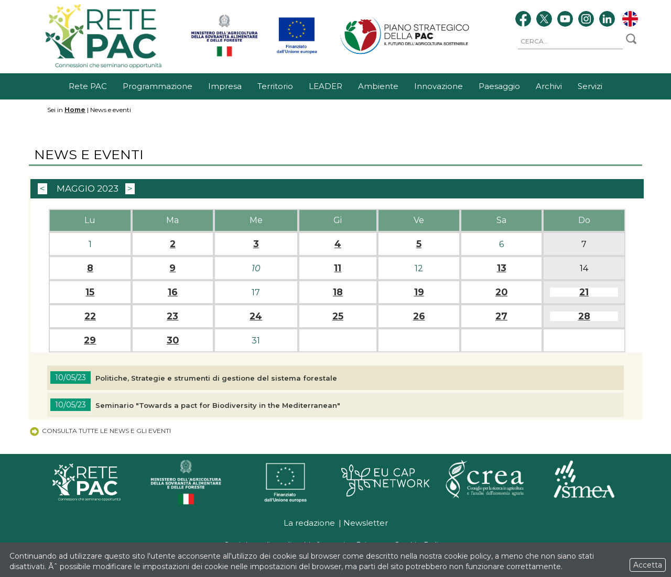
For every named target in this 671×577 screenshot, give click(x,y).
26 (419, 316)
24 (256, 316)
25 (337, 316)
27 (501, 316)
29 (90, 340)
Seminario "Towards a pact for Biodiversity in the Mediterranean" (219, 405)
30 (173, 340)
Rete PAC (88, 86)
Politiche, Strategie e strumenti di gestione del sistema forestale (216, 378)
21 (584, 292)
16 (173, 292)
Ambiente (378, 86)
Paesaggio (499, 86)
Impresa (225, 86)
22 (90, 316)
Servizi (590, 86)
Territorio (275, 86)
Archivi (549, 86)
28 (584, 316)
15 (89, 292)
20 (501, 292)
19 (419, 292)
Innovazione (438, 86)
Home (74, 110)
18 (338, 292)
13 (501, 268)
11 (337, 268)
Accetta (647, 565)
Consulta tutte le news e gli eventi (100, 431)
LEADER (325, 86)
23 (172, 316)
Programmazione (157, 86)
